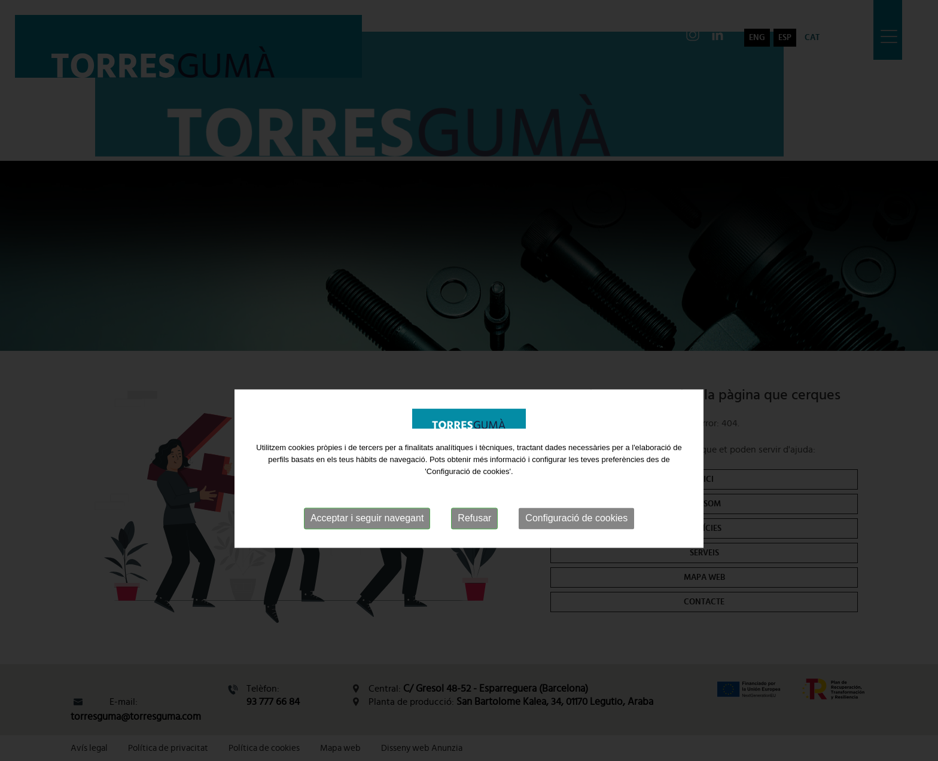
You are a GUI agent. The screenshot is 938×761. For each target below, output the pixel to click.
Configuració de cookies (576, 541)
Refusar (474, 541)
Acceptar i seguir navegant (367, 541)
